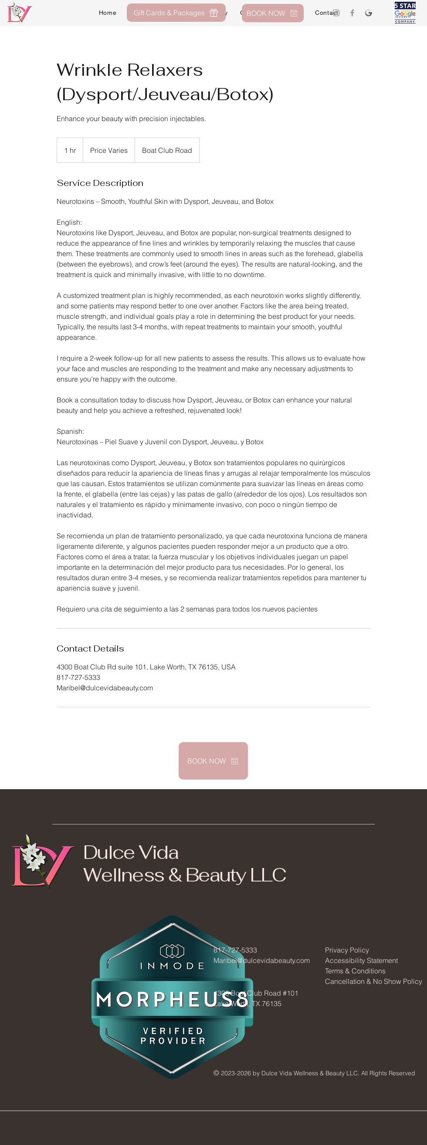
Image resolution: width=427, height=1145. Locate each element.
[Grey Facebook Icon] (352, 12)
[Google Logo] (368, 12)
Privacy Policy (347, 950)
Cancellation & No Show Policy (373, 981)
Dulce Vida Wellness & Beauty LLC (184, 863)
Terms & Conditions (355, 970)
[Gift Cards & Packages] (176, 12)
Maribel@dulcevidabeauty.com (262, 960)
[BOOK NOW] (273, 13)
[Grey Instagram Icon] (336, 12)
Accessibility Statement (361, 960)
